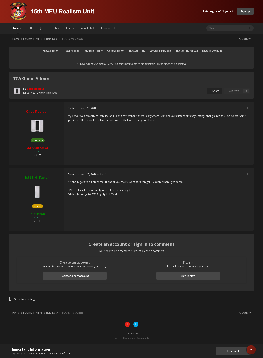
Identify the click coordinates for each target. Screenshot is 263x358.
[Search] (217, 28)
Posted (82, 108)
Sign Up (245, 11)
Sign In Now (188, 276)
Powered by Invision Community (131, 338)
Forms (70, 28)
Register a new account (75, 276)
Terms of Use (62, 353)
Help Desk (52, 92)
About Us (87, 28)
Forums (18, 30)
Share (214, 91)
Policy (55, 28)
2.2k (37, 221)
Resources (108, 28)
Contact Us (131, 333)
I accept (233, 351)
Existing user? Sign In (218, 11)
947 (37, 155)
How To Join (37, 28)
